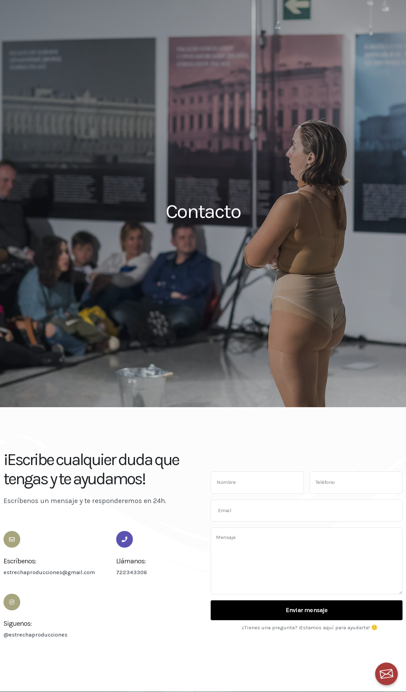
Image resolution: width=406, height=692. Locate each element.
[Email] (386, 673)
